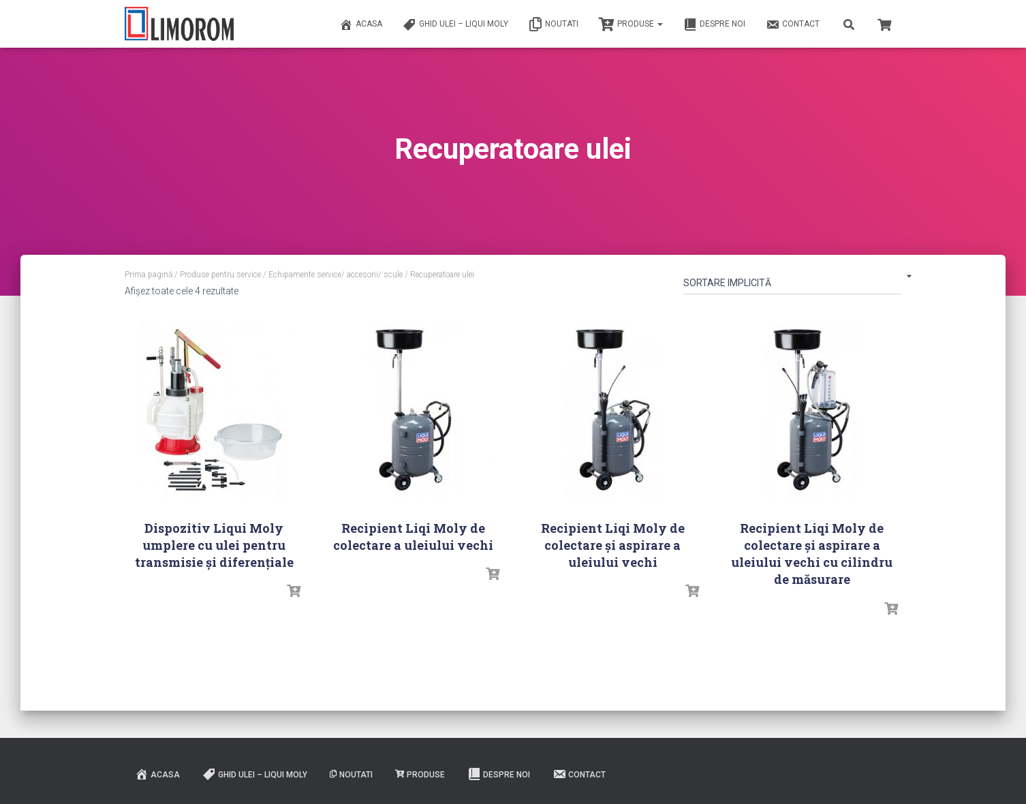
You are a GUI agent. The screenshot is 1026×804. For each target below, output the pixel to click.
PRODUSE (631, 24)
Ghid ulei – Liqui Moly (455, 24)
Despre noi (714, 24)
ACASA (360, 24)
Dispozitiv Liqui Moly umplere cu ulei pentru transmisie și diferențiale (214, 545)
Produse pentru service (220, 274)
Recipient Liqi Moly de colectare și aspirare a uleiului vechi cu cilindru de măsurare (811, 554)
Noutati (553, 24)
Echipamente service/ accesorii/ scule (335, 274)
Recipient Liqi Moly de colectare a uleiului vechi (413, 536)
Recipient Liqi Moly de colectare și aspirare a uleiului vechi (613, 545)
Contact (793, 24)
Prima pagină (148, 274)
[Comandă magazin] (792, 285)
